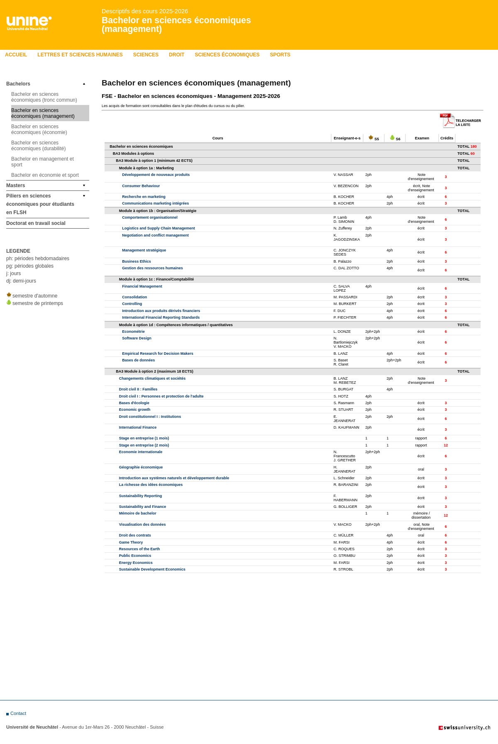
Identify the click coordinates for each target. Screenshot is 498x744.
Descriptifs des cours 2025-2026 (145, 11)
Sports (280, 55)
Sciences (146, 55)
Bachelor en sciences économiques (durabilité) (38, 145)
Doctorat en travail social (36, 223)
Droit (176, 55)
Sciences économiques (227, 55)
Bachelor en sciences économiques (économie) (39, 129)
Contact (18, 713)
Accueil (16, 55)
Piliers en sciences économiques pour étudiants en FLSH (40, 204)
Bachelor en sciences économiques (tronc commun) (44, 97)
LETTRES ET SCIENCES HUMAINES (79, 55)
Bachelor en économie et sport (45, 175)
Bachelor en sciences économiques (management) (176, 24)
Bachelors (18, 84)
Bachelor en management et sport (42, 162)
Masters (15, 185)
